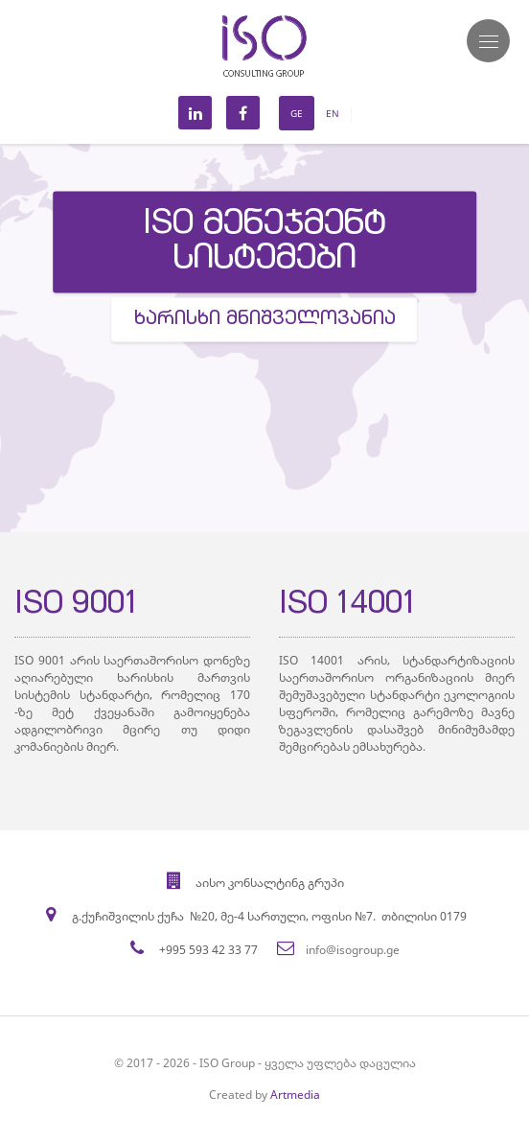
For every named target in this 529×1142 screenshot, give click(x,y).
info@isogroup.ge (353, 950)
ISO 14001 (348, 606)
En (332, 113)
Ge (296, 113)
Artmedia (295, 1094)
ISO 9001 (76, 606)
